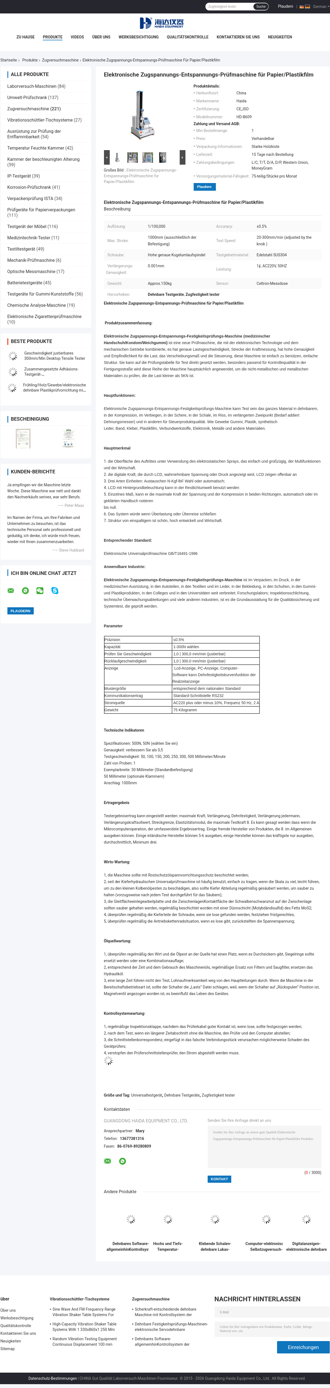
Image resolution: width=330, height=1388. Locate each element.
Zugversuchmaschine (60, 60)
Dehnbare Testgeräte (182, 1095)
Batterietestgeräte (25, 282)
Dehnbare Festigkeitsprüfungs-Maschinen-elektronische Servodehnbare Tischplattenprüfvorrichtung (171, 1327)
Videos (77, 37)
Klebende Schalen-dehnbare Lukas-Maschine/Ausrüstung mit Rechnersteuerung (215, 1246)
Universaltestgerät (146, 1095)
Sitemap (8, 1349)
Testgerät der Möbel (27, 226)
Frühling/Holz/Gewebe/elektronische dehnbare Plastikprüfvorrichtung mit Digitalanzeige (54, 390)
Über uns (101, 37)
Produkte (52, 37)
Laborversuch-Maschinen (32, 86)
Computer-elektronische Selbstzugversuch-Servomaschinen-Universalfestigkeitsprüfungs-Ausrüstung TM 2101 (266, 1246)
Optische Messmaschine (31, 271)
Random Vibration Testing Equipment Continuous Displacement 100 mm (85, 1342)
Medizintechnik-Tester (28, 237)
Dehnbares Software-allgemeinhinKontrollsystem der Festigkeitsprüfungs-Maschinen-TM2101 (131, 1246)
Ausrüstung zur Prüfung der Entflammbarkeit (34, 134)
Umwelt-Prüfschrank (27, 97)
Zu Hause (25, 37)
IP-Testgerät (19, 176)
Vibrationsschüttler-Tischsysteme (40, 120)
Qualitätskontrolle (187, 37)
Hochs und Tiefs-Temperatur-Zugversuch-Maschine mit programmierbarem (168, 1246)
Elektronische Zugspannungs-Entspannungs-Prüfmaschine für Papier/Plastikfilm (140, 176)
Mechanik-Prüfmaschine (31, 260)
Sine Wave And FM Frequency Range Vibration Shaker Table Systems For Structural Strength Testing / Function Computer (85, 1313)
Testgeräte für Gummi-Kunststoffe (40, 294)
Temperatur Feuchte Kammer (35, 148)
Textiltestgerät (21, 249)
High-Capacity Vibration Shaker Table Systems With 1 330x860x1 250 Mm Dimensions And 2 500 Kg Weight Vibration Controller (85, 1327)
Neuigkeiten (280, 37)
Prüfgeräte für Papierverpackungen (41, 209)
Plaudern (285, 6)
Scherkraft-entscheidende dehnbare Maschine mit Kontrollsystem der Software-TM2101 (165, 1313)
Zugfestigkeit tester (218, 1095)
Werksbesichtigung (139, 37)
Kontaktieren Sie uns (238, 37)
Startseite (9, 60)
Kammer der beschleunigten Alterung (43, 159)
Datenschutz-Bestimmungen (53, 1378)
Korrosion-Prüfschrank (29, 187)
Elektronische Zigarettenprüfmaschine (44, 316)
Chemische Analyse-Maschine (36, 305)
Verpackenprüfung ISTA (30, 198)
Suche (261, 7)
